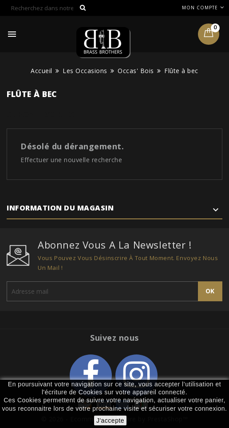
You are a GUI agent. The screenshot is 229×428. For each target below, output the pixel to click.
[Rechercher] (49, 8)
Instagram (136, 375)
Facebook (91, 375)
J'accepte (110, 420)
